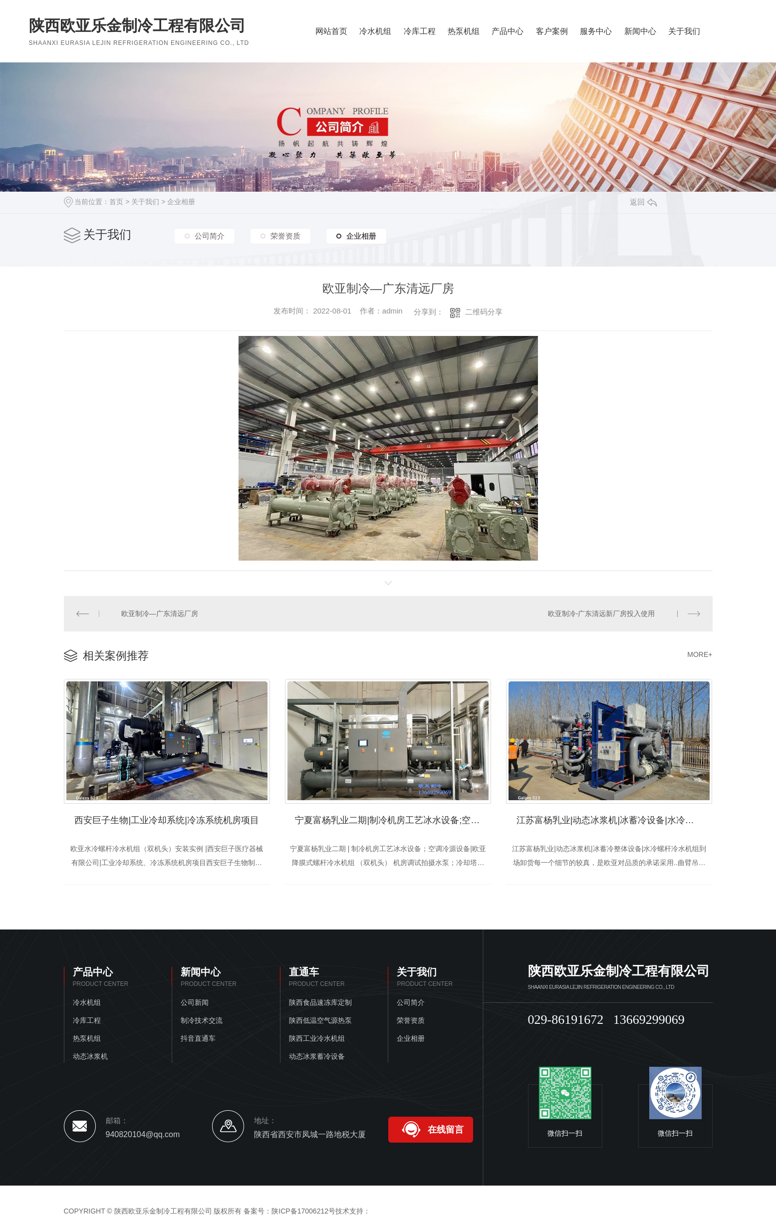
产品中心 (507, 31)
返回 (643, 202)
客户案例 (552, 31)
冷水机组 (375, 31)
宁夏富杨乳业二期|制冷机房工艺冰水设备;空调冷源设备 (393, 820)
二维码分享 (484, 312)
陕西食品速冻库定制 (320, 1002)
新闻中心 (640, 31)
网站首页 (331, 31)
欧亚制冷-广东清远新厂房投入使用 (601, 613)
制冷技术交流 (202, 1020)
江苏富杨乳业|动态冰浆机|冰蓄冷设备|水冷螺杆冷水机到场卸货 (615, 820)
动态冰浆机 (90, 1056)
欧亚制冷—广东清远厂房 (159, 613)
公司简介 (210, 236)
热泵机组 (464, 31)
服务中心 (596, 31)
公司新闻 (195, 1002)
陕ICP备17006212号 (303, 1211)
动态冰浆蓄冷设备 (317, 1056)
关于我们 (684, 31)
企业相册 (181, 202)
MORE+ (699, 654)
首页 (116, 202)
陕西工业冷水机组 (317, 1038)
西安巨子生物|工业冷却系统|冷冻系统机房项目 (166, 820)
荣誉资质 (285, 236)
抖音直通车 (198, 1038)
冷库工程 (420, 31)
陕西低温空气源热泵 (320, 1020)
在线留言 (446, 1130)
